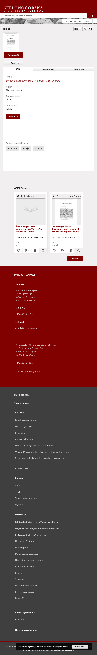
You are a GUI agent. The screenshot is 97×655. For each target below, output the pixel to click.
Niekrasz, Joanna (14, 90)
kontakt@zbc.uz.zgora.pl (26, 328)
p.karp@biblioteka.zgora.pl (27, 371)
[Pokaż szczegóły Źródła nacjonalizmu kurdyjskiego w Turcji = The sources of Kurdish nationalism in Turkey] (43, 250)
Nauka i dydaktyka (23, 426)
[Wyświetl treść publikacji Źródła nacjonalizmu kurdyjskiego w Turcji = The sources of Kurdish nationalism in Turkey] (35, 250)
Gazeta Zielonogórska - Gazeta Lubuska (34, 445)
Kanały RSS (20, 598)
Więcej (75, 258)
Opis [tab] (18, 69)
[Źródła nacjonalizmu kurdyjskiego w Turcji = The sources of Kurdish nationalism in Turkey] (30, 209)
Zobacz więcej (22, 467)
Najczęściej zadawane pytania (29, 560)
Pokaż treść (13, 55)
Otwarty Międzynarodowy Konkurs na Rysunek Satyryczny (42, 451)
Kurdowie (12, 148)
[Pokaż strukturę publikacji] (30, 196)
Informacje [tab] (48, 69)
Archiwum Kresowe (24, 439)
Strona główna (21, 403)
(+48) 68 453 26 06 (24, 363)
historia (38, 148)
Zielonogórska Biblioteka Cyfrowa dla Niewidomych (39, 458)
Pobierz (12, 63)
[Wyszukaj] (92, 15)
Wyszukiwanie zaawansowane (77, 21)
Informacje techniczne (25, 566)
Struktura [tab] (79, 69)
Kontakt (18, 572)
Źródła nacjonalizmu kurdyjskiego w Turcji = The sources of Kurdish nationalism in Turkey (29, 229)
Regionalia (20, 432)
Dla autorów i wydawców (27, 553)
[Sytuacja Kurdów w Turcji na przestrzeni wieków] (11, 42)
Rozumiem (80, 646)
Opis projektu (21, 547)
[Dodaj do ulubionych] (84, 29)
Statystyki (19, 579)
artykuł (9, 109)
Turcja (26, 148)
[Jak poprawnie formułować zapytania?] (95, 21)
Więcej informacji (60, 647)
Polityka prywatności (24, 591)
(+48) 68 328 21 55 (24, 314)
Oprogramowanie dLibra (26, 585)
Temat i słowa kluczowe (26, 498)
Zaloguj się (20, 618)
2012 (8, 99)
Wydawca (19, 504)
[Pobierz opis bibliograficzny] (27, 250)
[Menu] (93, 2)
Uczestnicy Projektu (24, 541)
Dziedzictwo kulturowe (26, 420)
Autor (18, 485)
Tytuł (17, 491)
